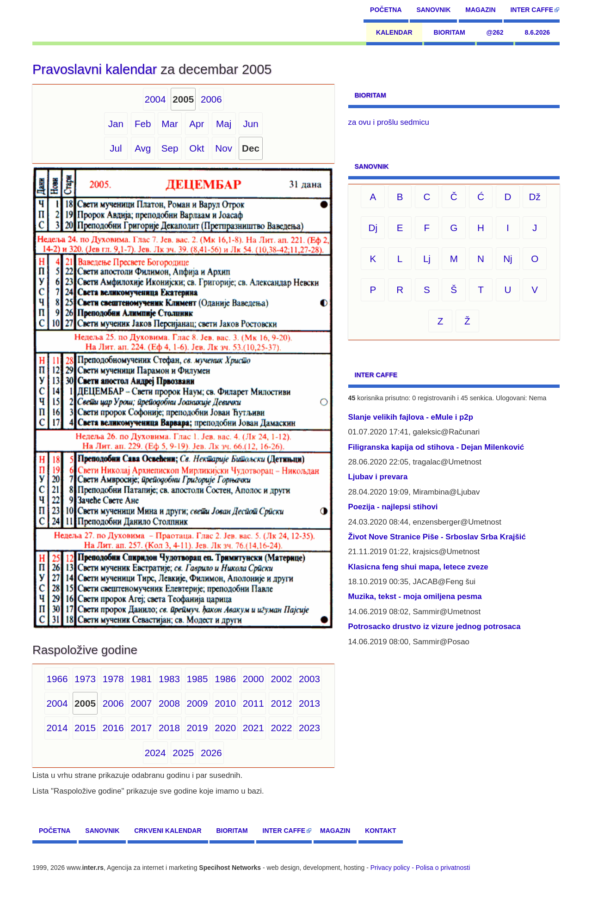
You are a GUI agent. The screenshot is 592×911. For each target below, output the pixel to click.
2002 (281, 678)
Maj (223, 123)
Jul (116, 148)
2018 (169, 727)
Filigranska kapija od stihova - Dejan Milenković (436, 447)
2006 (211, 99)
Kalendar (394, 32)
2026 (211, 752)
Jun (250, 123)
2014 (57, 727)
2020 (225, 727)
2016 (113, 727)
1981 (141, 678)
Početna (385, 9)
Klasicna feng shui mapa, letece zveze (418, 566)
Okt (196, 148)
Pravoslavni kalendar (94, 69)
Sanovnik (433, 9)
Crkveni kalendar (167, 830)
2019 (197, 727)
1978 (113, 678)
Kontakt (380, 830)
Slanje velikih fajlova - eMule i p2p (410, 417)
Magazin (480, 9)
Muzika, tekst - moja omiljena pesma (415, 596)
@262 (495, 32)
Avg (143, 148)
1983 (169, 678)
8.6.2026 (537, 32)
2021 (253, 727)
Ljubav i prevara (378, 476)
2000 (253, 678)
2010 (225, 703)
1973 (85, 678)
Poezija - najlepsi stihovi (393, 506)
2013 (309, 703)
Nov (223, 148)
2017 (141, 727)
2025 (183, 752)
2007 (141, 703)
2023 (309, 727)
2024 (155, 752)
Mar (169, 123)
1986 (225, 678)
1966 (57, 678)
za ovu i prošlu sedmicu (388, 122)
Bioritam (449, 32)
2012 (281, 703)
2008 (169, 703)
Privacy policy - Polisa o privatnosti (420, 867)
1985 (197, 678)
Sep (170, 148)
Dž (535, 196)
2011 (253, 703)
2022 (281, 727)
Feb (143, 123)
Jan (115, 123)
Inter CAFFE (531, 9)
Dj (373, 227)
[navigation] (75, 21)
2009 (197, 703)
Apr (196, 123)
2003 (309, 678)
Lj (427, 258)
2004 (155, 99)
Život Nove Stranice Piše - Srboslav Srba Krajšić (437, 536)
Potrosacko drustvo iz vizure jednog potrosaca (434, 626)
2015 (85, 727)
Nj (507, 258)
